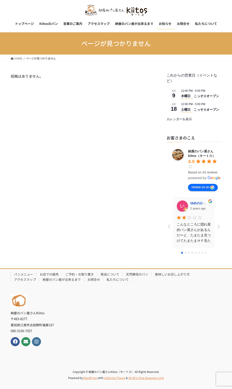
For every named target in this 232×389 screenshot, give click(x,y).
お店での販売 (49, 274)
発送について (109, 274)
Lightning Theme (114, 378)
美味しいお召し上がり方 (172, 274)
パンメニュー (23, 274)
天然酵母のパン (137, 274)
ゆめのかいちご (201, 203)
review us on (202, 187)
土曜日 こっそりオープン (200, 109)
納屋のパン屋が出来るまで (62, 279)
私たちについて (118, 279)
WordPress (90, 378)
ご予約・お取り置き (79, 274)
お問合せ (93, 279)
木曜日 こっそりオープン (200, 96)
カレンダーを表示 (179, 119)
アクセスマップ (25, 279)
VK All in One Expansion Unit (146, 378)
